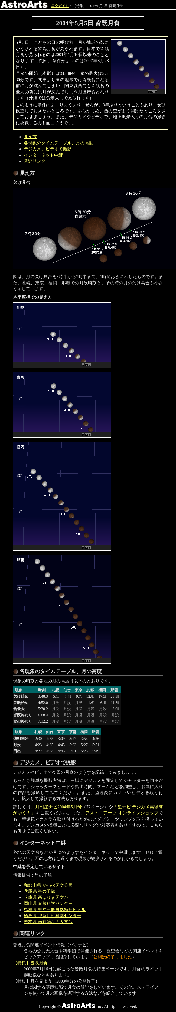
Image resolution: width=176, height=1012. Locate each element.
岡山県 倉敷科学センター (48, 903)
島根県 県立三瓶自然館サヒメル (55, 909)
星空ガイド (60, 6)
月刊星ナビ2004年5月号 (58, 807)
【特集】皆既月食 (30, 963)
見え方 (30, 136)
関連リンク (34, 161)
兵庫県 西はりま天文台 (46, 897)
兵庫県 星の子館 (39, 891)
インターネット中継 (43, 155)
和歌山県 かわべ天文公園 (48, 885)
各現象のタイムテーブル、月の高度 (58, 143)
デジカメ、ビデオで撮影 (47, 149)
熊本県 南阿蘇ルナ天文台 (48, 921)
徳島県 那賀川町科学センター (52, 915)
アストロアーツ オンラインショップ (122, 813)
